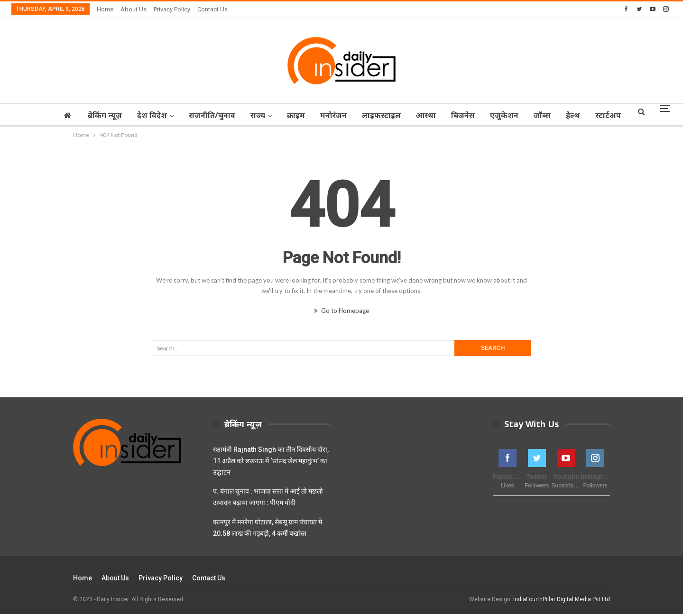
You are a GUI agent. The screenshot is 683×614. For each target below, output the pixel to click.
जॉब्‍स (569, 115)
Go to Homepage (341, 310)
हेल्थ (602, 115)
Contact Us (212, 9)
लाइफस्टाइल (403, 115)
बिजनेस (487, 115)
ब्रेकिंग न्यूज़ (118, 115)
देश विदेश (167, 115)
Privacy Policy (172, 9)
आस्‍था (449, 115)
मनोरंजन (354, 115)
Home (105, 9)
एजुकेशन (530, 115)
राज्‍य (275, 115)
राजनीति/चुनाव (228, 115)
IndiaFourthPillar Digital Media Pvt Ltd (561, 599)
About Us (133, 9)
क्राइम (315, 115)
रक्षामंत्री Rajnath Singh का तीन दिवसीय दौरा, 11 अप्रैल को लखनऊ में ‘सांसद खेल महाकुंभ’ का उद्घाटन (271, 461)
